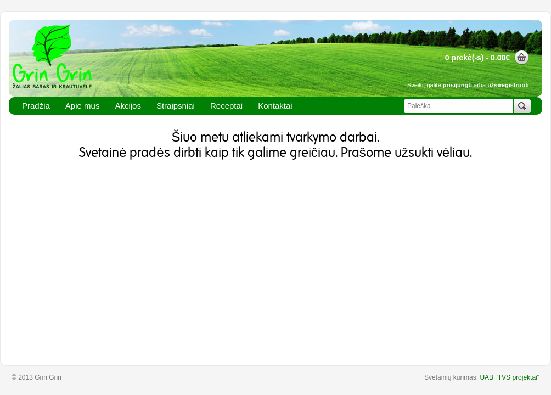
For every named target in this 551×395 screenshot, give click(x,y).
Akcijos (128, 105)
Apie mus (82, 105)
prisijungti (457, 85)
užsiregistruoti (508, 85)
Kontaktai (275, 105)
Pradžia (36, 105)
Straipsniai (175, 105)
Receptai (226, 105)
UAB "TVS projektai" (509, 377)
